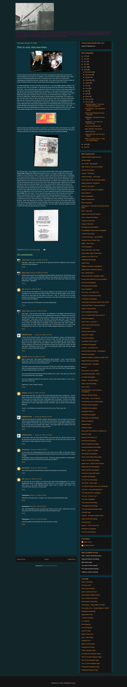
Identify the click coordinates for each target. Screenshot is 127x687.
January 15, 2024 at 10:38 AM (38, 519)
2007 (85, 147)
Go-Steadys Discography (89, 299)
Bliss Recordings (87, 202)
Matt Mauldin (26, 449)
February (88, 99)
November (88, 75)
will (23, 479)
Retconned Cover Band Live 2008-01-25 (94, 431)
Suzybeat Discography (88, 476)
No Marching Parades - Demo (91, 374)
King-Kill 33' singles (88, 335)
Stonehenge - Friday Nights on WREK (93, 605)
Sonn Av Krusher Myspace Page (92, 657)
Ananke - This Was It (88, 173)
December (88, 72)
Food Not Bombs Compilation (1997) (93, 276)
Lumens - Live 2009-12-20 (90, 348)
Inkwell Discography (88, 318)
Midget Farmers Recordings (90, 361)
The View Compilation (88, 499)
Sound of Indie (86, 631)
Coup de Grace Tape (88, 233)
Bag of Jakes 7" (86, 193)
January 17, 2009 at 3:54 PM (38, 495)
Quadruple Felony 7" (88, 411)
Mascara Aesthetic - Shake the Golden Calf (95, 357)
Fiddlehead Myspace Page (90, 670)
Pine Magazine (86, 624)
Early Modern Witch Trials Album (92, 253)
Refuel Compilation (87, 421)
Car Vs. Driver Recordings (90, 217)
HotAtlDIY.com (86, 640)
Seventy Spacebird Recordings (91, 447)
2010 (85, 67)
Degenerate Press (87, 614)
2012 (85, 61)
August (87, 83)
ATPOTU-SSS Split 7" (88, 186)
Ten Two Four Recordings (89, 480)
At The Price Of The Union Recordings (93, 180)
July (86, 85)
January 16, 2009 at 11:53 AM (43, 416)
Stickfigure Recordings (88, 611)
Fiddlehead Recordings (89, 260)
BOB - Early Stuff (87, 211)
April (87, 93)
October (88, 77)
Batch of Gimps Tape (88, 199)
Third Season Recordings (89, 502)
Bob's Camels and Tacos (89, 592)
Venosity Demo (86, 522)
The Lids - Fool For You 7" (90, 496)
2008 (85, 144)
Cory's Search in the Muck (90, 598)
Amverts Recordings (88, 170)
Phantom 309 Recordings (89, 395)
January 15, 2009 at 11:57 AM (39, 260)
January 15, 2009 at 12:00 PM (39, 272)
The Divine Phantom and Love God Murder (95, 486)
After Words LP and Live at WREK (92, 167)
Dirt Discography (87, 247)
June (87, 88)
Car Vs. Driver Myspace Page (91, 663)
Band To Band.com (87, 634)
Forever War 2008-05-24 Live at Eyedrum (94, 279)
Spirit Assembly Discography (90, 470)
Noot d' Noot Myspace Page (90, 660)
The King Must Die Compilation (91, 493)
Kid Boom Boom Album (89, 331)
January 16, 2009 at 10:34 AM (43, 334)
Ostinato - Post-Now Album (90, 380)
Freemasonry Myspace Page (90, 667)
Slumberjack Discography (89, 453)
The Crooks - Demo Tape (89, 483)
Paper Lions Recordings (89, 383)
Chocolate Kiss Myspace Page (91, 654)
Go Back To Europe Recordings (91, 295)
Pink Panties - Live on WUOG (91, 398)
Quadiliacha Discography (89, 408)
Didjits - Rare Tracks (88, 243)
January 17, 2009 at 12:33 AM (33, 479)
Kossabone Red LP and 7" (90, 341)
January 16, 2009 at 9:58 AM (38, 311)
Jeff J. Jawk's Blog (87, 637)
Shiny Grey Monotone (88, 588)
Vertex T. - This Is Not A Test (90, 525)
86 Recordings (86, 160)
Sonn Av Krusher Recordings (90, 460)
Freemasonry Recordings (89, 286)
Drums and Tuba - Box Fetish (91, 250)
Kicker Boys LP (86, 328)
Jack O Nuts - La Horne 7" (90, 322)
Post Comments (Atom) (50, 565)
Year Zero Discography (89, 532)
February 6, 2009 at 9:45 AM (38, 506)
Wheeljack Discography (89, 529)
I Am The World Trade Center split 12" (93, 315)
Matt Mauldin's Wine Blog (89, 601)
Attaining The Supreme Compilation (92, 189)
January (88, 102)
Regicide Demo (86, 424)
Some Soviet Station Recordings (92, 457)
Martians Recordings (88, 354)
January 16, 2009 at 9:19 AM (33, 289)
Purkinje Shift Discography (90, 405)
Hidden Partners (90, 131)
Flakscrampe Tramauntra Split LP (92, 269)
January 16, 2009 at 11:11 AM (36, 356)
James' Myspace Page (88, 650)
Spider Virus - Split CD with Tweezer (93, 463)
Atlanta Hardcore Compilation (91, 183)
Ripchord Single (86, 434)
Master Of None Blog (88, 644)
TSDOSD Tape (86, 512)
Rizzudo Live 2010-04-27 (89, 437)
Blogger (73, 683)
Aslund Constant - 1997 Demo (91, 176)
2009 (85, 69)
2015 (85, 56)
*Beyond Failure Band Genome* (91, 157)
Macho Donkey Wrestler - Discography (93, 351)
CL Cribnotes (86, 621)
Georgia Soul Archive (88, 647)
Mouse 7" (84, 367)
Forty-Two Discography (89, 282)
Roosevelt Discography (89, 440)
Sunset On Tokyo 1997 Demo (91, 473)
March (87, 96)
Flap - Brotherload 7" (88, 273)
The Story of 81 (86, 585)
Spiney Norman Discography (90, 467)
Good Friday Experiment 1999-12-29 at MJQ (95, 302)
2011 (85, 64)
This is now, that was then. (93, 126)
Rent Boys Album (87, 427)
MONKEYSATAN (27, 334)
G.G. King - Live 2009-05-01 (90, 292)
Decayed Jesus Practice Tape (91, 240)
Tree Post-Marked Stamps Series (92, 509)
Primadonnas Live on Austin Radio (92, 401)
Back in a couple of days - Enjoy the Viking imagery (95, 139)
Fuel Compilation (87, 289)
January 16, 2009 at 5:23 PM (39, 468)
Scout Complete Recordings (90, 444)
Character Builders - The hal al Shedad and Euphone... (94, 105)
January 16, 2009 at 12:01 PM (43, 435)
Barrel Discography (87, 196)
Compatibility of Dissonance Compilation (94, 230)
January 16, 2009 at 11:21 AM (36, 393)
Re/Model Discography (89, 414)
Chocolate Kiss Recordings (90, 227)
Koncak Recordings (88, 338)
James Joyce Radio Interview (91, 325)
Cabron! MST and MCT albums (91, 214)
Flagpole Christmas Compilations (92, 266)
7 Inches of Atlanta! (87, 618)
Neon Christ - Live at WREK (90, 370)
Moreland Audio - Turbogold (90, 364)
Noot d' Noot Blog (87, 582)
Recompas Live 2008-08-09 (90, 418)
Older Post (71, 559)
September (88, 80)
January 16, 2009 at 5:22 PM (39, 449)
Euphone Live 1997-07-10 (90, 256)
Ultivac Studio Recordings (89, 519)
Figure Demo (86, 263)
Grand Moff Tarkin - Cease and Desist (93, 305)
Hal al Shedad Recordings (90, 312)
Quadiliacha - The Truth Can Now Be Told (93, 122)
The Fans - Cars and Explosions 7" (92, 489)
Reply (23, 267)
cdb (23, 289)
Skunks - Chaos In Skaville (90, 450)
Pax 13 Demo (86, 387)
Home (46, 559)
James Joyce (26, 260)
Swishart (24, 356)
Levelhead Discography (89, 344)
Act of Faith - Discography (90, 163)
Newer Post (21, 559)
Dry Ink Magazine (87, 627)
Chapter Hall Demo (87, 224)
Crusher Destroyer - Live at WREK (92, 237)
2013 (85, 59)
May (86, 91)
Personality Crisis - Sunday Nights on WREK (95, 608)
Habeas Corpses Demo (89, 308)
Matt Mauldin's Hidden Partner (91, 595)
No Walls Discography (88, 377)
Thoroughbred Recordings (90, 506)
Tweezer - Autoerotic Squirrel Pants (92, 515)
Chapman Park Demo (88, 220)
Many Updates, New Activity (93, 129)
